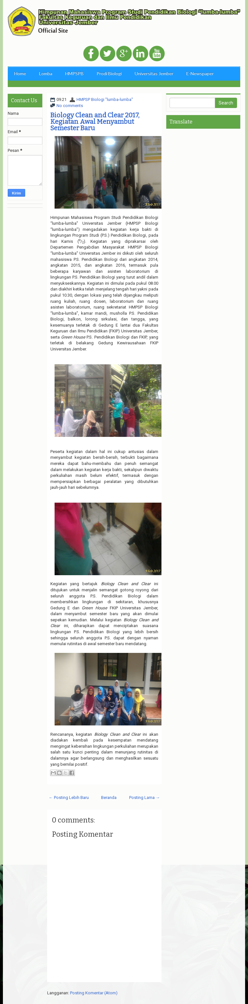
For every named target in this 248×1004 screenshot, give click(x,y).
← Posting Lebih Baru (69, 797)
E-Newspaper (200, 73)
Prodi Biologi (109, 73)
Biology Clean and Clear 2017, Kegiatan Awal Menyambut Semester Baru (95, 121)
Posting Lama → (144, 797)
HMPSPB (74, 73)
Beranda (109, 797)
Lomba (45, 73)
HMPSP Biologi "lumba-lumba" (105, 99)
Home (20, 73)
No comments (70, 105)
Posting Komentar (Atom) (94, 992)
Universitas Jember (154, 73)
